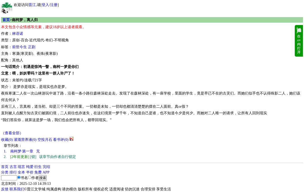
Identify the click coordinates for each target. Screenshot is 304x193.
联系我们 (17, 189)
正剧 (31, 47)
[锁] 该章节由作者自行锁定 (40, 157)
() (7, 140)
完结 (46, 167)
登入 (45, 5)
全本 (21, 172)
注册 (54, 5)
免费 (38, 172)
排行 (13, 172)
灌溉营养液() (25, 140)
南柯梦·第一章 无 (22, 151)
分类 (4, 172)
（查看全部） (12, 133)
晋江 (32, 5)
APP (46, 172)
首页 (6, 20)
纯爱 (30, 167)
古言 (13, 167)
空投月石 (44, 140)
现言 (21, 167)
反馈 (4, 189)
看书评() (60, 140)
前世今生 (19, 47)
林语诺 (17, 34)
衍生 (38, 167)
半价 (30, 172)
